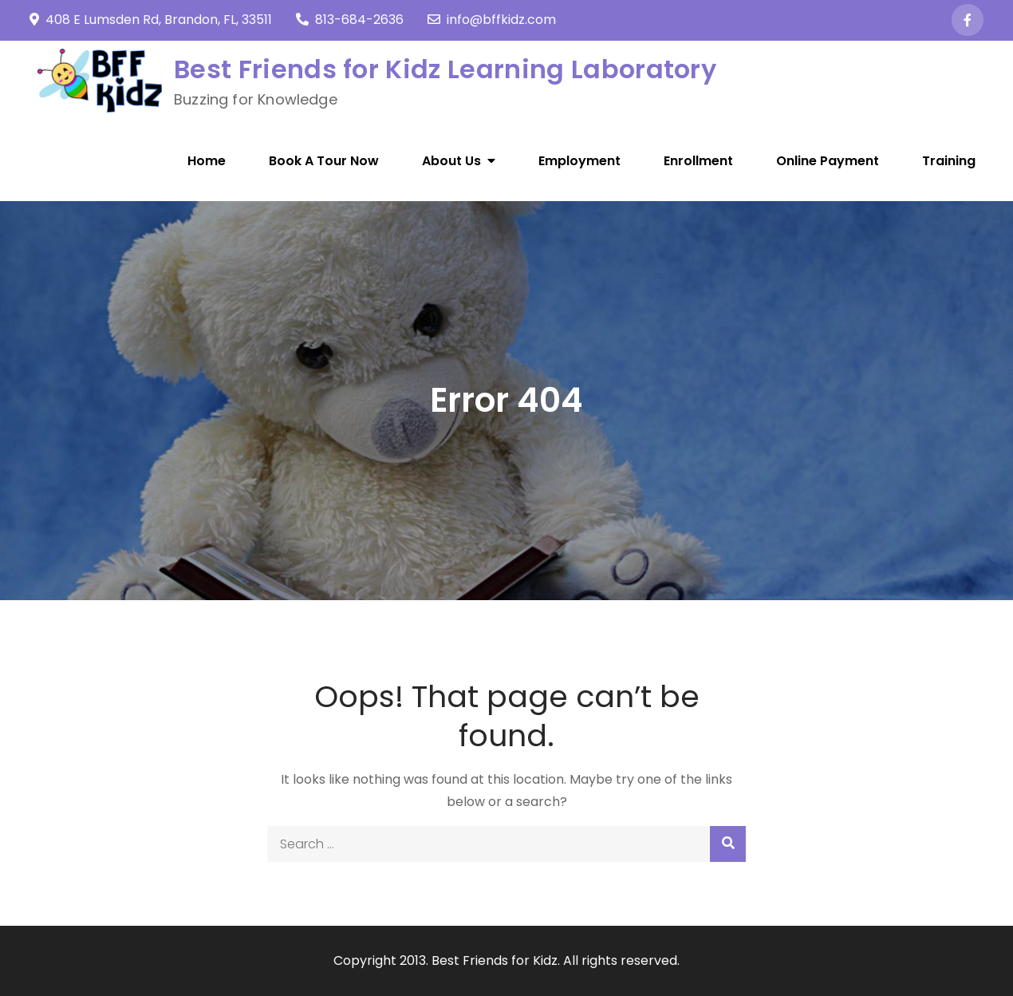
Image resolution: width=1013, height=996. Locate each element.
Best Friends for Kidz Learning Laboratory (445, 69)
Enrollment (698, 161)
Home (206, 161)
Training (949, 161)
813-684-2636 (350, 19)
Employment (579, 161)
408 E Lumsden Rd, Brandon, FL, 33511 (151, 19)
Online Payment (827, 161)
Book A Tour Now (324, 161)
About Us (451, 161)
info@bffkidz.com (492, 19)
